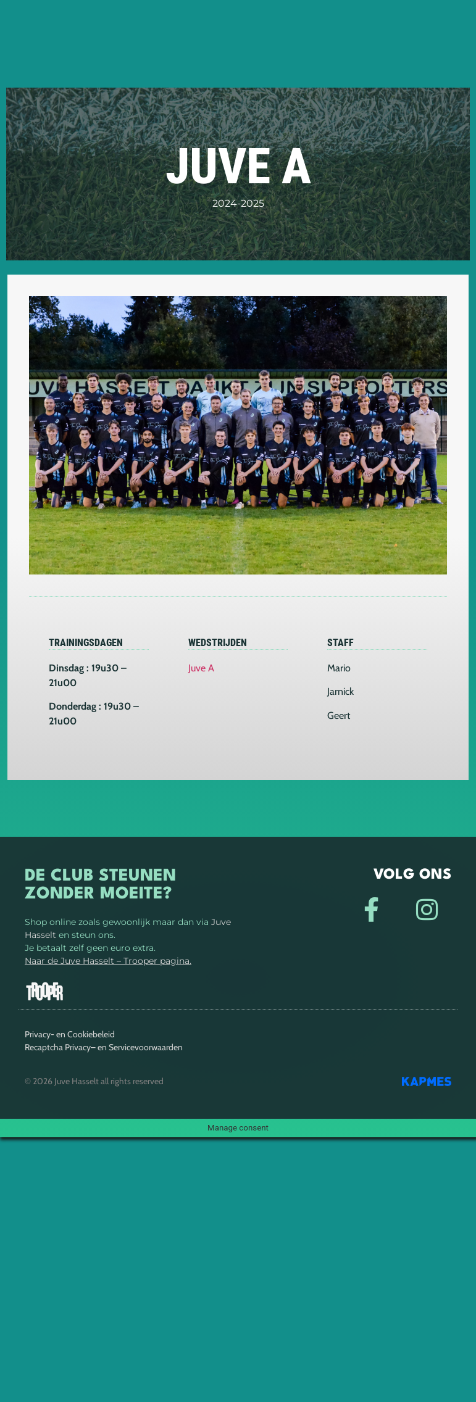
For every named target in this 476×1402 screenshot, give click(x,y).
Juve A (201, 668)
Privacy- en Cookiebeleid (70, 1034)
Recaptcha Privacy (58, 1047)
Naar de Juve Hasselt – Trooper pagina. (108, 960)
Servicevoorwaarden (146, 1047)
